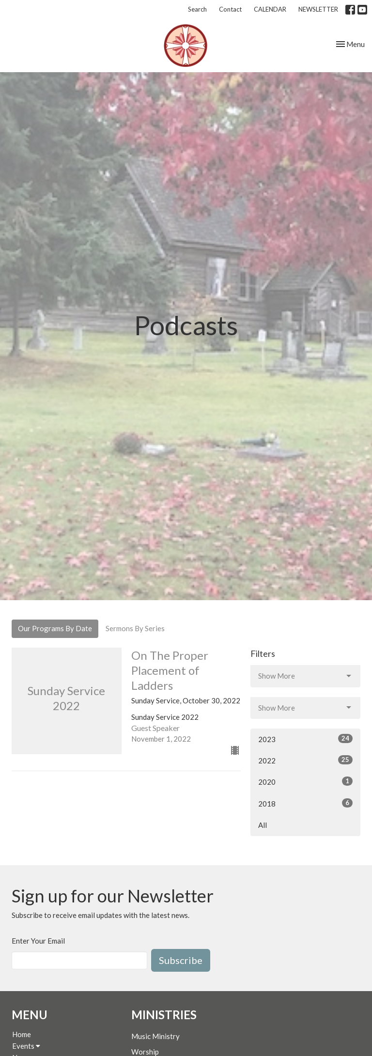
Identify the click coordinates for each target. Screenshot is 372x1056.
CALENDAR (270, 9)
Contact (230, 9)
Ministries (164, 1015)
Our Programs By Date (55, 628)
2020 (305, 781)
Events (26, 1045)
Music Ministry (155, 1036)
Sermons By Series (135, 628)
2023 (305, 739)
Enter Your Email (38, 940)
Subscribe (180, 960)
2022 (305, 760)
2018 (305, 803)
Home (21, 1034)
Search (197, 9)
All (262, 825)
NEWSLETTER (318, 9)
